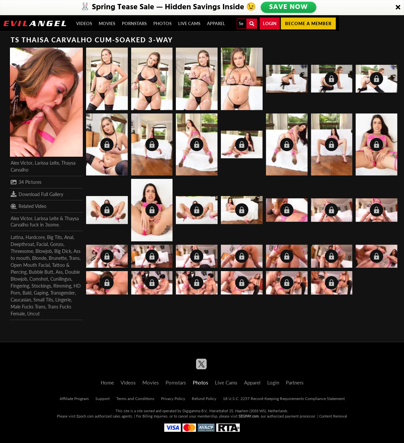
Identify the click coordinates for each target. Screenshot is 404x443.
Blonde (39, 258)
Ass (59, 272)
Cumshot (38, 279)
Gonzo (56, 244)
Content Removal (333, 416)
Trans (74, 258)
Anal (68, 237)
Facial (42, 244)
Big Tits (54, 237)
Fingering (20, 286)
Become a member (308, 23)
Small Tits (43, 299)
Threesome (22, 251)
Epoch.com (85, 416)
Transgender (62, 293)
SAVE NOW (288, 7)
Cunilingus (60, 279)
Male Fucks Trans (28, 306)
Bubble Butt (41, 272)
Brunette (58, 258)
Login (270, 23)
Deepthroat (22, 244)
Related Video (28, 206)
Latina (17, 237)
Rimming (62, 286)
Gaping (41, 293)
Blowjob (43, 251)
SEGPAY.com (248, 416)
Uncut (33, 313)
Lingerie (63, 299)
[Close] (398, 7)
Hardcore (35, 237)
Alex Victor (21, 163)
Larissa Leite (47, 163)
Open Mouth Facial (30, 265)
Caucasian (21, 299)
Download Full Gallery (37, 194)
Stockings (41, 286)
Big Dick (62, 251)
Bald (27, 293)
